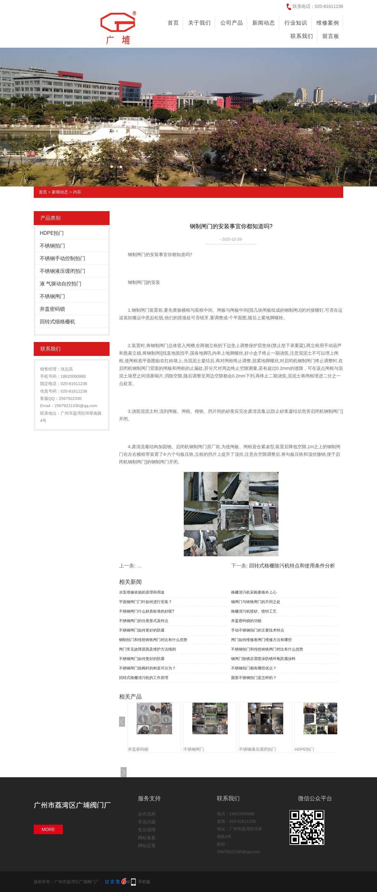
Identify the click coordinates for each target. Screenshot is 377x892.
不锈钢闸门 (52, 296)
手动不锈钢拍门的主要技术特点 (257, 630)
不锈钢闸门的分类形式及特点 (143, 621)
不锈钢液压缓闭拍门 (62, 271)
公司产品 (231, 23)
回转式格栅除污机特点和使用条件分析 (292, 565)
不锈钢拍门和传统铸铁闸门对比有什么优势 (267, 649)
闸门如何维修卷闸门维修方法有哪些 (261, 640)
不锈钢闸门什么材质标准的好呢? (146, 611)
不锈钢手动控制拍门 (62, 258)
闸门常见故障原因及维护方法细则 (147, 649)
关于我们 (199, 23)
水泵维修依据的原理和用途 (142, 592)
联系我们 (301, 36)
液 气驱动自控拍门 (60, 283)
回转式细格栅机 (57, 321)
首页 (173, 23)
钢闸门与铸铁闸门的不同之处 (255, 602)
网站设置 (147, 845)
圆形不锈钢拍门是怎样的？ (254, 677)
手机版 (144, 881)
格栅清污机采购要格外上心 (254, 592)
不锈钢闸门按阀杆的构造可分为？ (147, 668)
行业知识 (295, 23)
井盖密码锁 (52, 309)
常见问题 (147, 821)
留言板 (330, 36)
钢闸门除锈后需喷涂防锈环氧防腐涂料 (263, 659)
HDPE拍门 (52, 233)
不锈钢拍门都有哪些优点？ (254, 668)
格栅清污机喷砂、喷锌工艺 (254, 611)
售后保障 (147, 829)
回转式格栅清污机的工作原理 (143, 677)
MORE (48, 829)
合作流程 (147, 813)
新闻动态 (263, 23)
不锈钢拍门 (52, 245)
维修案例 (327, 23)
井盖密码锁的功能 (246, 621)
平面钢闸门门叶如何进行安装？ (145, 602)
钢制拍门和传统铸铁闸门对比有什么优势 (153, 640)
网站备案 (147, 837)
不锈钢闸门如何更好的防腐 (142, 630)
